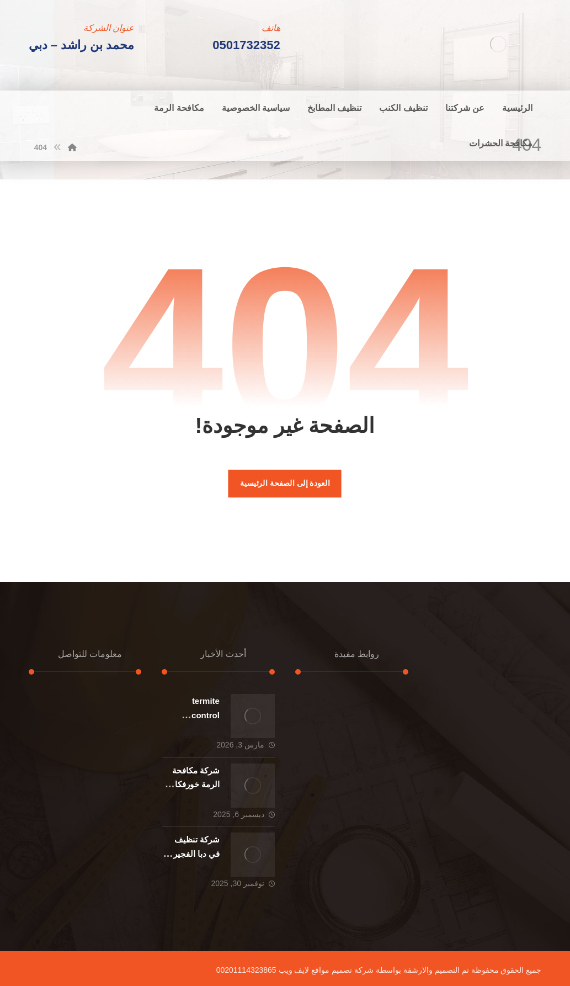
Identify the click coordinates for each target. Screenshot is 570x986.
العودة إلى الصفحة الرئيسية (284, 483)
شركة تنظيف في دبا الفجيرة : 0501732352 (191, 853)
